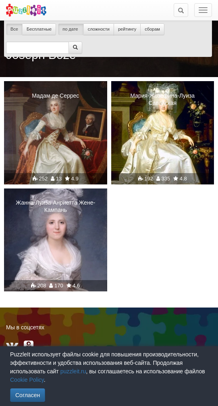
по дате (70, 29)
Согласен (27, 395)
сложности (99, 29)
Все (14, 29)
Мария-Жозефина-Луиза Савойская (162, 99)
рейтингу (127, 29)
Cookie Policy (27, 380)
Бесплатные (39, 29)
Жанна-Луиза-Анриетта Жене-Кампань (55, 206)
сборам (152, 29)
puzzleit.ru (73, 371)
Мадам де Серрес (55, 95)
